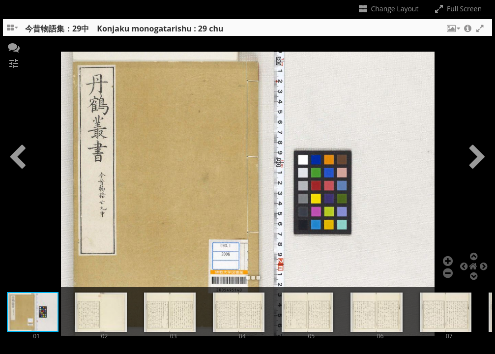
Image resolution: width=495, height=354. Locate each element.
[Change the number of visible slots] (12, 31)
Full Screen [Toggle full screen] (457, 8)
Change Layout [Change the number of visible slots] (388, 8)
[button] (452, 31)
